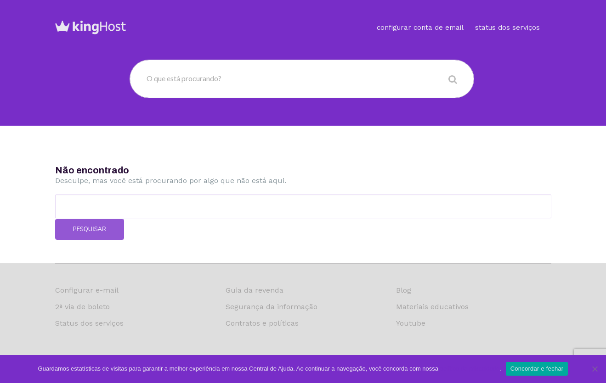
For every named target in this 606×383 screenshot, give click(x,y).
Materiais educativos (432, 306)
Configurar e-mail (87, 290)
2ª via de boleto (82, 306)
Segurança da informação (271, 306)
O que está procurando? (184, 78)
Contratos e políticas (262, 323)
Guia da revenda (254, 290)
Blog (403, 290)
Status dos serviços (507, 16)
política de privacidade (469, 368)
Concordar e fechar (537, 368)
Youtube (410, 323)
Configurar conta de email (420, 16)
